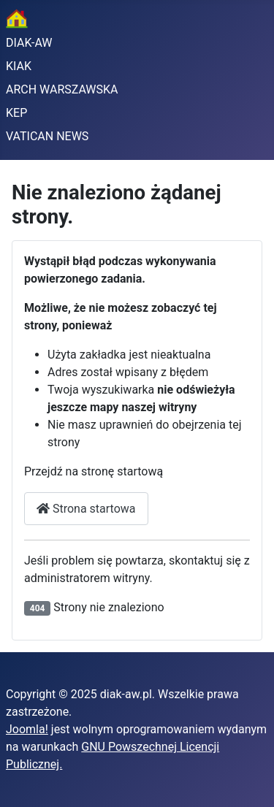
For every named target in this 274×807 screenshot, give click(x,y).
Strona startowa (86, 509)
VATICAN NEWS (47, 136)
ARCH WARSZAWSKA (62, 89)
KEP (16, 113)
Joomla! (27, 729)
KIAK (18, 66)
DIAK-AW (29, 43)
